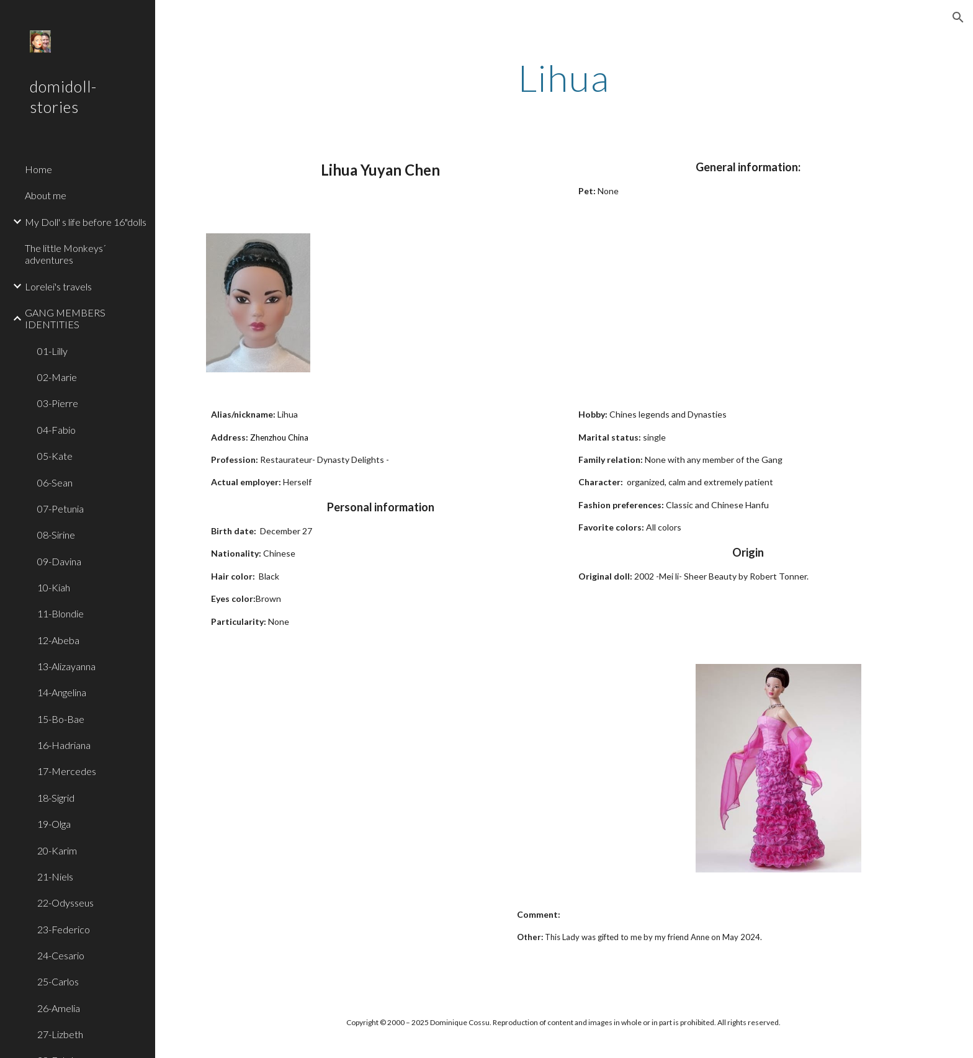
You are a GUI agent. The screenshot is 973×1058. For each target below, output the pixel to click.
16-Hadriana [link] (64, 745)
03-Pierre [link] (57, 403)
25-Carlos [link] (58, 981)
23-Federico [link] (63, 929)
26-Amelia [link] (58, 1008)
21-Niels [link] (55, 876)
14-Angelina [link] (61, 692)
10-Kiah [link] (53, 587)
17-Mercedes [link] (66, 771)
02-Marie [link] (57, 377)
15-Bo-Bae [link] (60, 719)
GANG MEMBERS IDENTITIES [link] (65, 318)
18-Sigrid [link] (55, 798)
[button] (958, 17)
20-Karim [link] (57, 850)
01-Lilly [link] (52, 351)
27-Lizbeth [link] (60, 1034)
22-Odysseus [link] (65, 902)
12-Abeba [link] (58, 640)
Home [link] (38, 169)
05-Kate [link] (55, 456)
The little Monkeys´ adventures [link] (65, 254)
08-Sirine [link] (56, 534)
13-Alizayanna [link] (66, 666)
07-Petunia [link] (60, 508)
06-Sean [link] (55, 482)
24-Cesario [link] (60, 955)
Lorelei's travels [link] (58, 286)
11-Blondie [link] (60, 613)
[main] (564, 77)
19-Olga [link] (54, 824)
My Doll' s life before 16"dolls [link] (85, 222)
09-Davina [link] (59, 561)
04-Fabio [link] (56, 430)
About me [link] (45, 195)
